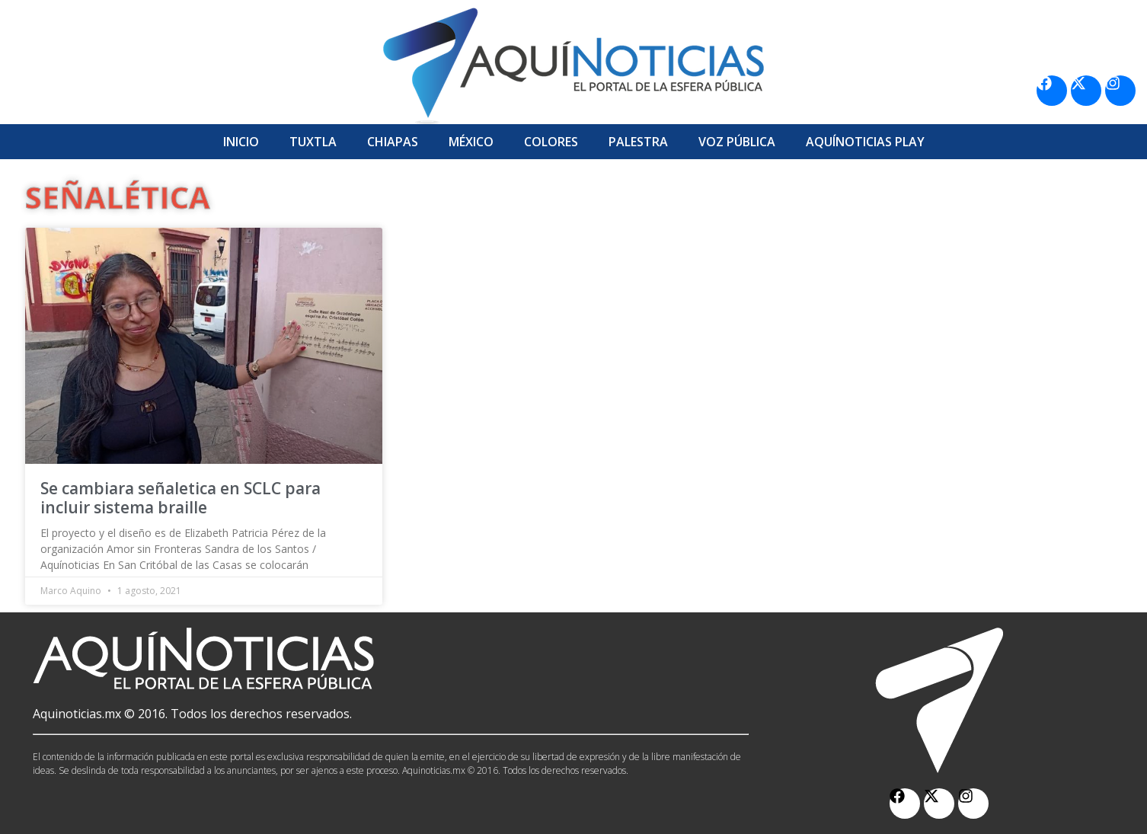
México (471, 141)
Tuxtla (313, 141)
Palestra (638, 141)
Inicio (241, 141)
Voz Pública (736, 141)
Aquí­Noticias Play (865, 141)
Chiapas (392, 141)
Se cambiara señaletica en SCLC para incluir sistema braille (180, 498)
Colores (551, 141)
